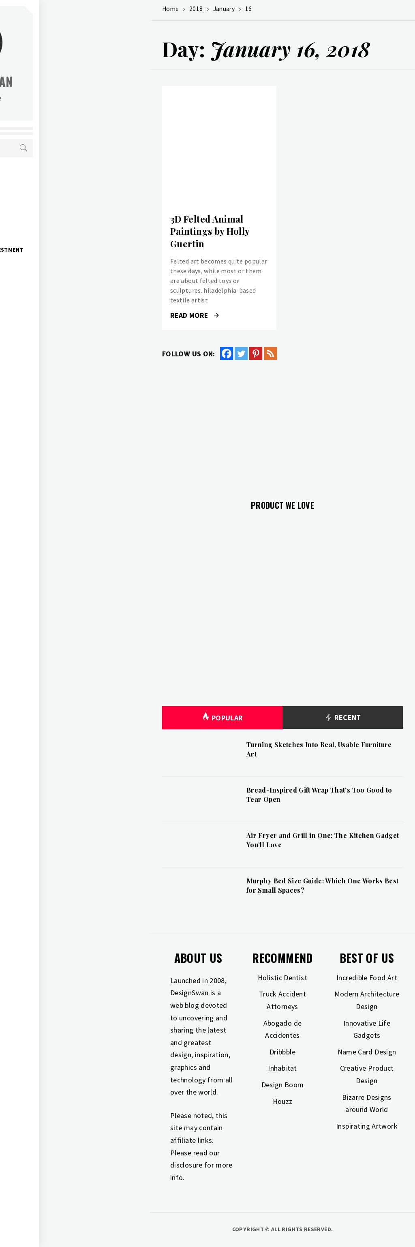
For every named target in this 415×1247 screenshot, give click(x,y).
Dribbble (282, 1051)
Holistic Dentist (282, 977)
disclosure (186, 1165)
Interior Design (59, 232)
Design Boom (282, 1084)
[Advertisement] (282, 425)
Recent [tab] (342, 718)
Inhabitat (282, 1068)
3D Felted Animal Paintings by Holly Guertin (209, 231)
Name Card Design (367, 1051)
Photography (57, 285)
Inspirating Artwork (367, 1126)
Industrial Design (63, 267)
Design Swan (89, 81)
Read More (194, 315)
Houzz (283, 1101)
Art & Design (55, 178)
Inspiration (53, 214)
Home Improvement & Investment (85, 249)
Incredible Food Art (366, 977)
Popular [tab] (222, 717)
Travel (46, 303)
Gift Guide (52, 196)
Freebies (49, 321)
